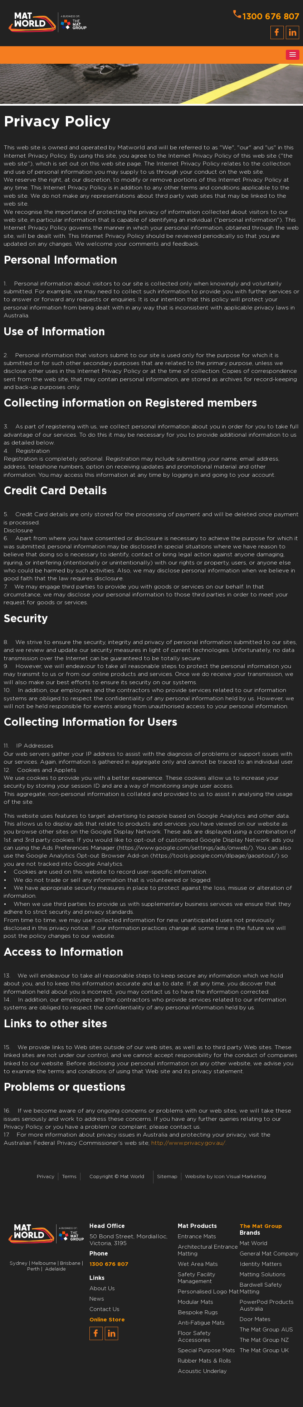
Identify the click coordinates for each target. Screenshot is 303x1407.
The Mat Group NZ (264, 1340)
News (96, 1299)
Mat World (253, 1243)
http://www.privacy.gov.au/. (188, 1143)
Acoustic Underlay (202, 1371)
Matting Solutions (262, 1274)
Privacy (45, 1176)
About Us (102, 1288)
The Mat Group (261, 1226)
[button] (292, 55)
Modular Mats (195, 1302)
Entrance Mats (197, 1236)
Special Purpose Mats (206, 1350)
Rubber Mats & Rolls (204, 1361)
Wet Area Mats (198, 1264)
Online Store (107, 1319)
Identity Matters (261, 1264)
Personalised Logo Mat (208, 1292)
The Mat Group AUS (266, 1329)
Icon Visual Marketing (240, 1176)
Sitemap (167, 1176)
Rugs (211, 1312)
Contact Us (104, 1309)
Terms (69, 1176)
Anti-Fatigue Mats (201, 1323)
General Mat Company (269, 1254)
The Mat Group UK (264, 1350)
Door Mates (255, 1319)
